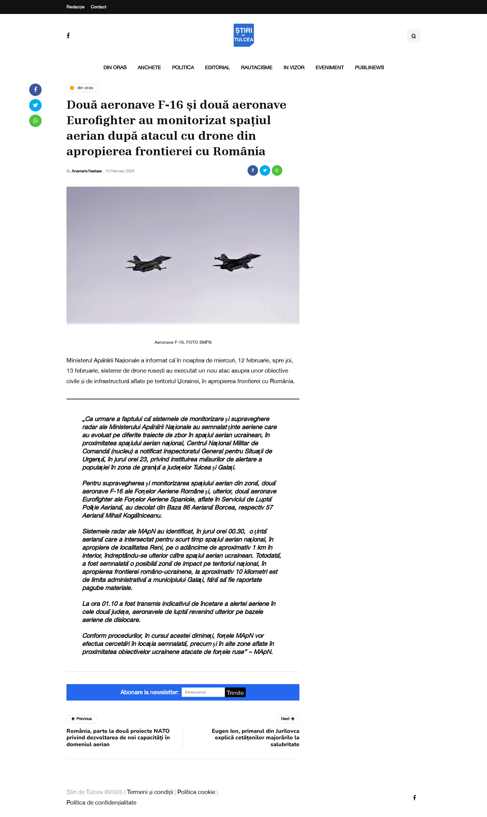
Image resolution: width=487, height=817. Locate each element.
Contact (98, 6)
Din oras (114, 67)
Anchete (149, 67)
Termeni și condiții (150, 791)
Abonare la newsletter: (150, 692)
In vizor (294, 67)
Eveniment (330, 67)
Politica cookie (196, 791)
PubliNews (369, 67)
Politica (183, 67)
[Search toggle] (414, 36)
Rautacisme (256, 67)
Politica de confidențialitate (101, 802)
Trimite (235, 692)
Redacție (75, 6)
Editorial (217, 67)
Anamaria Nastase (87, 171)
